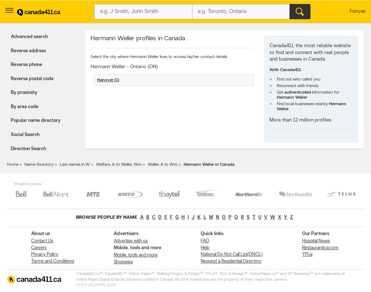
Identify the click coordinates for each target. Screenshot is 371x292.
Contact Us (42, 241)
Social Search (25, 134)
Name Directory (39, 165)
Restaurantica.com (320, 248)
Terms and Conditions (52, 261)
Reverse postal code (32, 79)
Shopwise (123, 262)
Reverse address (28, 51)
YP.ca (307, 254)
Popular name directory (36, 120)
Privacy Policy (44, 254)
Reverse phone (26, 64)
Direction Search (28, 149)
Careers (39, 248)
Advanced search (29, 36)
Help (205, 248)
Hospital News (316, 241)
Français (358, 11)
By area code (24, 106)
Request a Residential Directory (231, 261)
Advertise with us (131, 241)
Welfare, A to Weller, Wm (119, 165)
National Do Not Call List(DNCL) (232, 254)
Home (12, 165)
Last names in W (75, 165)
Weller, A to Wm (163, 165)
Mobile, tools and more (136, 255)
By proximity (24, 92)
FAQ (205, 241)
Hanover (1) (108, 80)
